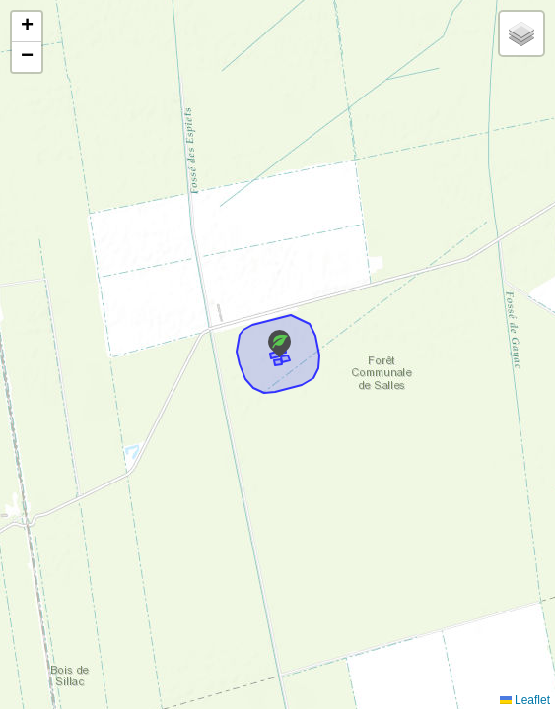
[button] (279, 343)
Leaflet (525, 700)
